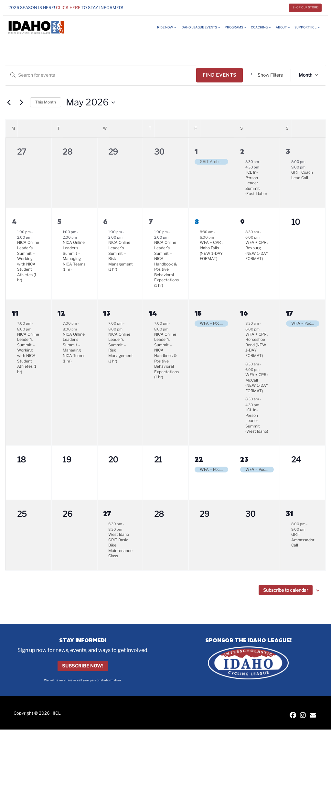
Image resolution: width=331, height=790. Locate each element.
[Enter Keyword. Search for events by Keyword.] (101, 75)
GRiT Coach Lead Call (302, 194)
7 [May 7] (151, 240)
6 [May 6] (105, 240)
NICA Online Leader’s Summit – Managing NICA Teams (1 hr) (74, 275)
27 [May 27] (107, 532)
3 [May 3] (288, 170)
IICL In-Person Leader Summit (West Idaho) (256, 440)
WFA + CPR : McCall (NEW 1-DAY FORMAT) (256, 401)
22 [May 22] (199, 477)
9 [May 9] (242, 240)
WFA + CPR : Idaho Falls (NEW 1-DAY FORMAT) (211, 269)
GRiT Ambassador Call (303, 559)
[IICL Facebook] (293, 735)
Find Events (222, 75)
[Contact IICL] (313, 735)
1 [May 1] (196, 170)
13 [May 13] (106, 332)
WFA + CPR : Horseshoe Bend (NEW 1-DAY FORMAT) (256, 364)
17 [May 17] (289, 332)
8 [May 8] (197, 240)
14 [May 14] (153, 332)
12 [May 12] (61, 332)
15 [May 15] (198, 332)
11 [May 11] (15, 332)
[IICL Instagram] (303, 735)
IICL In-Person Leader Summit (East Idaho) (256, 202)
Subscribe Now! (82, 685)
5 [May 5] (59, 240)
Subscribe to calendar (285, 608)
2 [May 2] (242, 170)
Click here (68, 7)
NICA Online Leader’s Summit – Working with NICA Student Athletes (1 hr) (28, 280)
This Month (45, 121)
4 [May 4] (14, 240)
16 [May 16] (244, 332)
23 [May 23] (244, 477)
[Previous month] (9, 121)
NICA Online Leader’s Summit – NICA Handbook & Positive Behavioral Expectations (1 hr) (166, 283)
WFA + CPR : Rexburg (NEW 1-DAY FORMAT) (256, 269)
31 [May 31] (289, 532)
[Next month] (21, 121)
